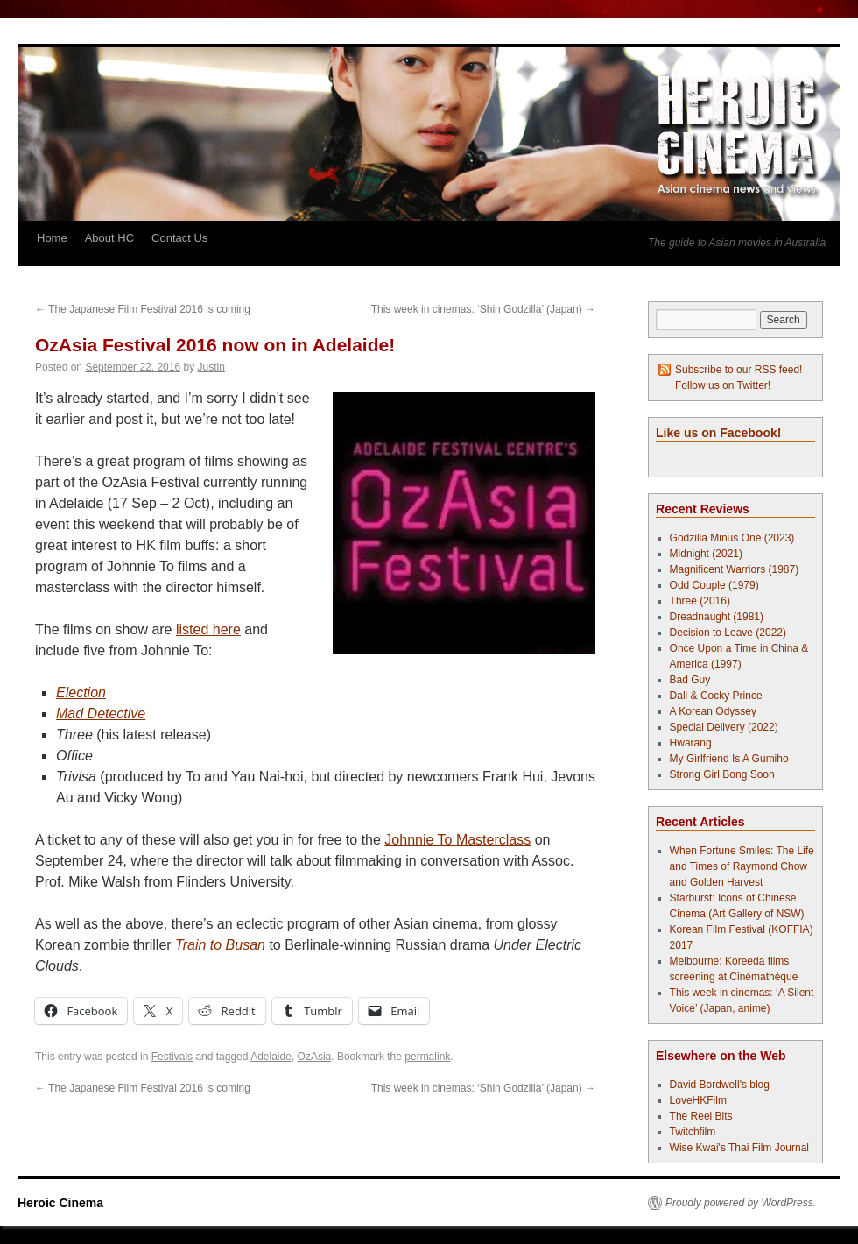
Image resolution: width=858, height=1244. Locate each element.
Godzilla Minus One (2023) (732, 538)
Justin (211, 367)
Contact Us (179, 237)
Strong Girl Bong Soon (722, 774)
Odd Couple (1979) (714, 585)
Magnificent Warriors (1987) (734, 569)
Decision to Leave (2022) (728, 632)
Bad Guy (690, 680)
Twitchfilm (693, 1132)
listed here (208, 629)
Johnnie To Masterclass (457, 839)
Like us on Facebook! (718, 433)
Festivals (172, 1056)
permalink (427, 1056)
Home (52, 237)
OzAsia (315, 1056)
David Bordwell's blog (720, 1084)
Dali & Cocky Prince (716, 695)
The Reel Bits (701, 1116)
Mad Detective (100, 713)
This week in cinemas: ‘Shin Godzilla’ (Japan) (483, 309)
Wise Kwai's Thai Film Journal (739, 1148)
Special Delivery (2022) (724, 727)
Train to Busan (220, 944)
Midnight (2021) (706, 554)
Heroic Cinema (60, 1203)
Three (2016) (700, 601)
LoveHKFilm (698, 1100)
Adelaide (271, 1056)
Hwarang (691, 743)
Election (81, 692)
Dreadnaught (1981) (716, 617)
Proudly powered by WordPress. (740, 1203)
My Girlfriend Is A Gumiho (729, 759)
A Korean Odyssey (713, 711)
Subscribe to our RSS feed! (738, 370)
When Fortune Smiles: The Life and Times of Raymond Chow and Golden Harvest (742, 866)
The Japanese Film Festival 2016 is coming (142, 309)
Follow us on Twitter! (722, 385)
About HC (109, 237)
